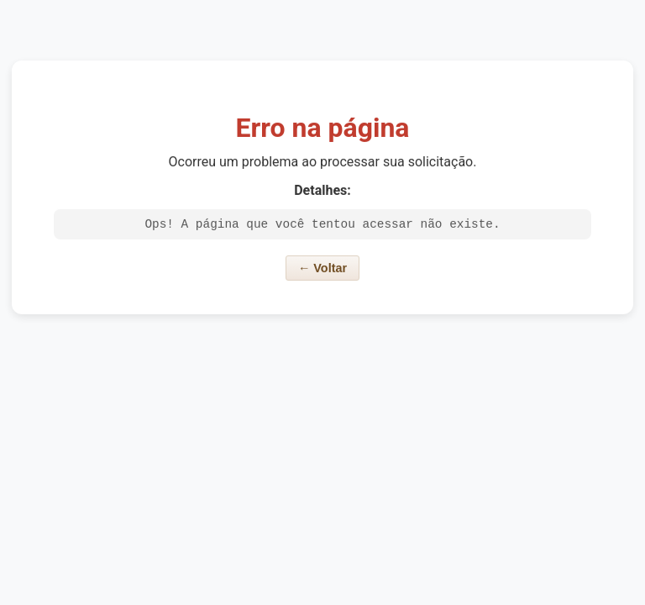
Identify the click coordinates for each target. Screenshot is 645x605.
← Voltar (322, 270)
